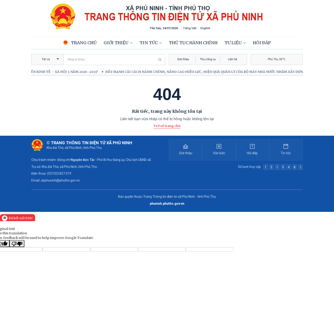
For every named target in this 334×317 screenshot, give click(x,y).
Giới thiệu (116, 42)
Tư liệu (233, 42)
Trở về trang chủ (167, 126)
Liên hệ (232, 59)
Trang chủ (80, 42)
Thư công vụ (208, 59)
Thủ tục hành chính (193, 42)
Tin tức (149, 42)
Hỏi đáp (262, 42)
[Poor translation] (17, 243)
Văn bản (219, 153)
